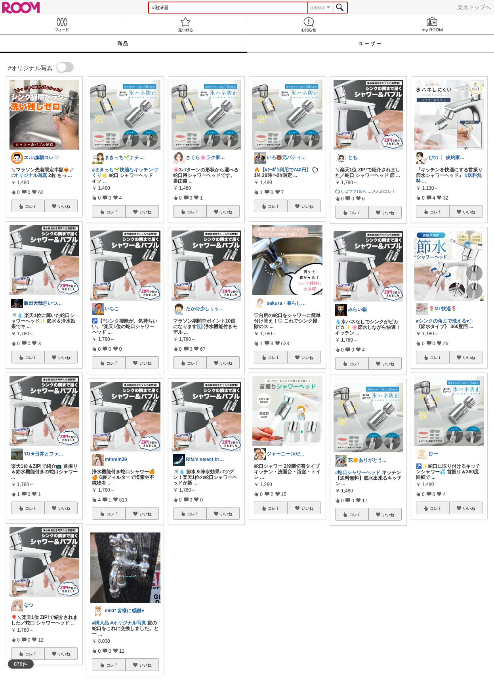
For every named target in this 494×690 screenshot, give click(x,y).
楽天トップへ (474, 7)
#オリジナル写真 (29, 175)
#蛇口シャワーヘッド (358, 472)
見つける (185, 24)
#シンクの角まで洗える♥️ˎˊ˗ (444, 321)
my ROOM (432, 24)
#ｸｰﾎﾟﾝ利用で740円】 (288, 170)
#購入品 (100, 623)
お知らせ (309, 24)
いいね (64, 206)
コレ (31, 206)
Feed (62, 24)
